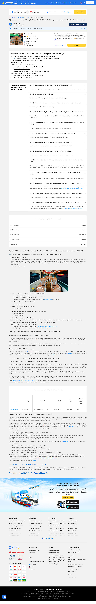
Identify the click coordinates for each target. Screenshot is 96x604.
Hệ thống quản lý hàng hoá (75, 564)
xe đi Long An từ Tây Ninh (22, 17)
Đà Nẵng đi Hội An (72, 530)
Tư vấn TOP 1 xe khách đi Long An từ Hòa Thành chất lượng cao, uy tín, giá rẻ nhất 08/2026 (33, 56)
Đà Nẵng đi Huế (72, 533)
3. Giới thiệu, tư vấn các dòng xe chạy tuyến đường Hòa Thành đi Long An (31, 71)
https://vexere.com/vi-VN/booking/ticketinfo (47, 458)
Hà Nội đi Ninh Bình (73, 521)
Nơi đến (34, 11)
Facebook (33, 564)
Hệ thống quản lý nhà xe (74, 550)
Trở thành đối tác (73, 2)
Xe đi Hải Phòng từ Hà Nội (15, 533)
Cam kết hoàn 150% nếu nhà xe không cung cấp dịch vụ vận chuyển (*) (24, 2)
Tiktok (32, 567)
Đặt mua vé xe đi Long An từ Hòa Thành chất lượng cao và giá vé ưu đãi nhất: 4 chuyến (38, 54)
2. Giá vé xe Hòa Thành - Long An (22, 69)
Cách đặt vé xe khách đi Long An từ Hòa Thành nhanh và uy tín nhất (27, 75)
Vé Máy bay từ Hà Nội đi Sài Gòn (56, 521)
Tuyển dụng (32, 552)
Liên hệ (30, 557)
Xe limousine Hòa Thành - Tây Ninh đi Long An (72, 188)
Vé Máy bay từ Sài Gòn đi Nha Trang (57, 523)
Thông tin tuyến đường (16, 62)
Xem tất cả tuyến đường (48, 538)
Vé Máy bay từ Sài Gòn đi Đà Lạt (56, 530)
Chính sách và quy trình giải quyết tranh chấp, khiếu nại (57, 560)
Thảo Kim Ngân (48, 299)
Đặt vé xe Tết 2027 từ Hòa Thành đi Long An (21, 77)
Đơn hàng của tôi (50, 2)
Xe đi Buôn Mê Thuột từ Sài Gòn (17, 521)
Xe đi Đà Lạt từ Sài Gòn (15, 528)
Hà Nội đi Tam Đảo (72, 528)
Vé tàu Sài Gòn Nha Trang (35, 521)
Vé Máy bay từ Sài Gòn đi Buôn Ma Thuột (57, 536)
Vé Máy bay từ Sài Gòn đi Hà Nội (56, 526)
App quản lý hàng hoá (73, 569)
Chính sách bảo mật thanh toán (56, 557)
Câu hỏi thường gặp (53, 564)
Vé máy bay (52, 518)
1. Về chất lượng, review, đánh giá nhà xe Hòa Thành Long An (28, 66)
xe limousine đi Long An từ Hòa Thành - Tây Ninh (24, 380)
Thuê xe (71, 518)
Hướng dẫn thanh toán (54, 550)
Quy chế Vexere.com (54, 552)
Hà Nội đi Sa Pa (72, 526)
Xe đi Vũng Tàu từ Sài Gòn (15, 523)
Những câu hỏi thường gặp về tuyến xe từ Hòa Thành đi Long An (26, 60)
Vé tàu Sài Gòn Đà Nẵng (35, 526)
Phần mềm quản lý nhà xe (74, 552)
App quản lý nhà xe (73, 554)
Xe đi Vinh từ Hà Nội (14, 535)
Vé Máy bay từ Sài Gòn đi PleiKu (56, 533)
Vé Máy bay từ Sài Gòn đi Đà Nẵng (57, 528)
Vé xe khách (12, 17)
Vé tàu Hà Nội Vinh (33, 535)
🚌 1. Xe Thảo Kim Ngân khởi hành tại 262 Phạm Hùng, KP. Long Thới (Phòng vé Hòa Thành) (36, 58)
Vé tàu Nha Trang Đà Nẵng (35, 530)
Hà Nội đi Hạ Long (72, 523)
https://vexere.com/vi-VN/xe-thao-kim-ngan (47, 326)
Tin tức (30, 555)
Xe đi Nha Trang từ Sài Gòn (15, 526)
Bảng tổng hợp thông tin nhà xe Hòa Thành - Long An (23, 73)
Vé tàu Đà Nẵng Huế (34, 533)
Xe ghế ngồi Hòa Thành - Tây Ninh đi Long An (72, 208)
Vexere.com (39, 339)
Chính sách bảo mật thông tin (56, 555)
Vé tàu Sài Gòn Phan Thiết (35, 523)
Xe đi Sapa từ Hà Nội (14, 530)
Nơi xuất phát (17, 11)
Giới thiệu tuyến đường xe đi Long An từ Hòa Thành (23, 64)
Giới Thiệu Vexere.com (34, 550)
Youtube (33, 569)
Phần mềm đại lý (72, 571)
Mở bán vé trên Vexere (61, 2)
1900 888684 (46, 328)
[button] (58, 85)
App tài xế (70, 557)
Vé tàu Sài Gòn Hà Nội (34, 528)
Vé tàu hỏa (32, 518)
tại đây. (34, 460)
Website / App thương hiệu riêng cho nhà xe (77, 560)
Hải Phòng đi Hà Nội (73, 535)
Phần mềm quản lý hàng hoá (75, 566)
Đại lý (69, 574)
